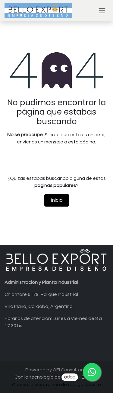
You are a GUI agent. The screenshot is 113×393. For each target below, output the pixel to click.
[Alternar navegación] (102, 10)
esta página (81, 142)
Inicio (57, 200)
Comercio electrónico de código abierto (56, 384)
